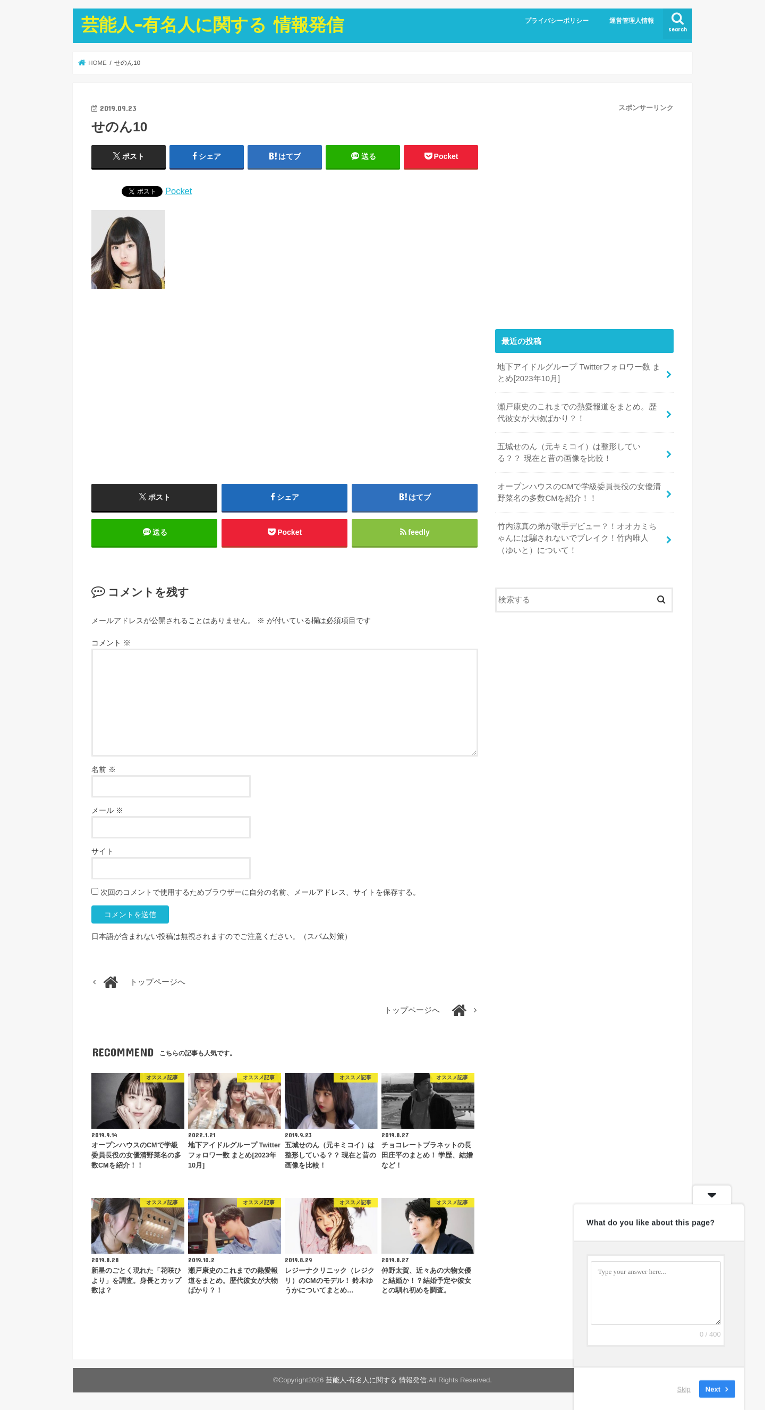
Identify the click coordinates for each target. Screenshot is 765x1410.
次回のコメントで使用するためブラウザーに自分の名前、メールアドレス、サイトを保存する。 (260, 892)
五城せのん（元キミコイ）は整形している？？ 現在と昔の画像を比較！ (569, 452)
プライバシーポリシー (557, 20)
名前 (103, 769)
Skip (684, 1388)
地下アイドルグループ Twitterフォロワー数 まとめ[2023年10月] (578, 373)
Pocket (178, 191)
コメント (111, 643)
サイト (102, 851)
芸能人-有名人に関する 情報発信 (212, 24)
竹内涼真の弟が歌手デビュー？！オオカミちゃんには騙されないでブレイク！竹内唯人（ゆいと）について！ (577, 538)
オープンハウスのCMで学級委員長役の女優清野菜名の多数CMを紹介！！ (579, 492)
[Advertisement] (284, 390)
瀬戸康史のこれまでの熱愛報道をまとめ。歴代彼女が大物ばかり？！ (577, 412)
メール (107, 810)
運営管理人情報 (631, 20)
